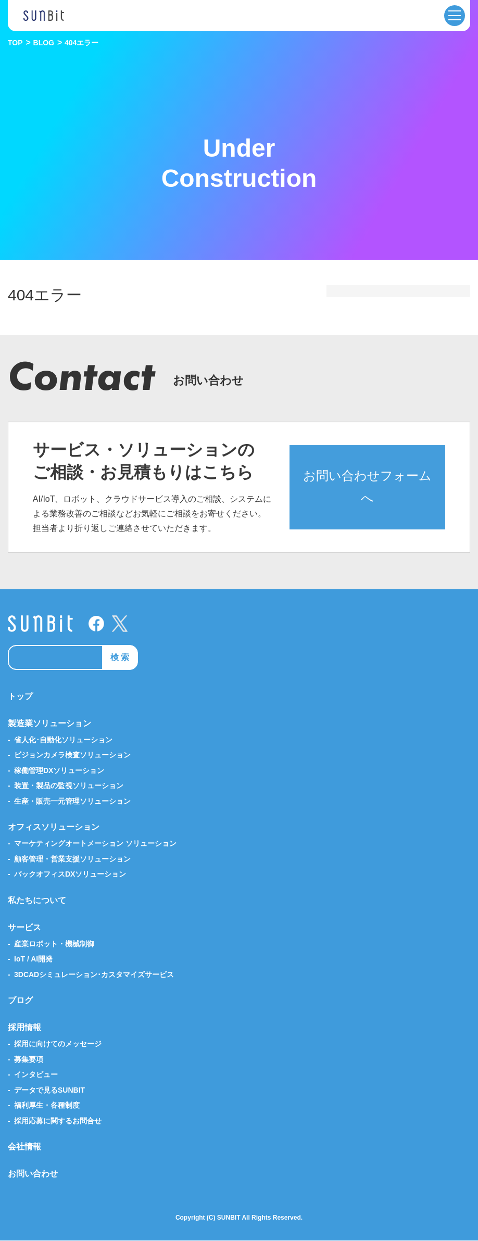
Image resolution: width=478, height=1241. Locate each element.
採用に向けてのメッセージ (58, 1044)
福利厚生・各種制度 (47, 1105)
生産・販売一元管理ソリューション (72, 801)
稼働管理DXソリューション (59, 770)
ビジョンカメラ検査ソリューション (72, 755)
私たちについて (37, 900)
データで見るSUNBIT (49, 1090)
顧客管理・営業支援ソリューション (72, 859)
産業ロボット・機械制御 (54, 944)
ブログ (20, 1000)
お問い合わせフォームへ (367, 499)
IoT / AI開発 (33, 959)
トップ (20, 696)
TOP (15, 43)
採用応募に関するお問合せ (58, 1121)
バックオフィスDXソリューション (70, 874)
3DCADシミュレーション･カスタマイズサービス (94, 974)
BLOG (43, 43)
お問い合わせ (33, 1174)
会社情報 (24, 1147)
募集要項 (28, 1059)
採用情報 (24, 1027)
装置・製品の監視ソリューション (68, 786)
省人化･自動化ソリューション (63, 740)
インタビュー (36, 1075)
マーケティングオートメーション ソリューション (95, 844)
